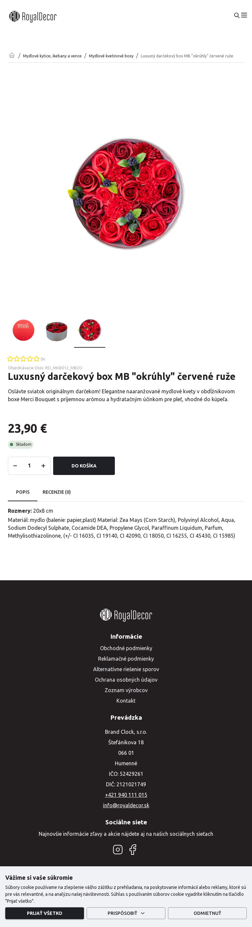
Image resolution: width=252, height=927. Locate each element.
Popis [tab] (22, 492)
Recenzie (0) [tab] (56, 492)
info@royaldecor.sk (126, 805)
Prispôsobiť (126, 913)
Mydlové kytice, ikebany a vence (52, 56)
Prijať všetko (44, 913)
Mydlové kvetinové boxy (111, 56)
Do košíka (84, 466)
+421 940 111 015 (126, 795)
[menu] (244, 15)
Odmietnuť (207, 913)
